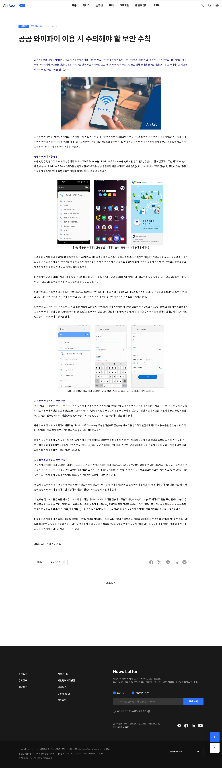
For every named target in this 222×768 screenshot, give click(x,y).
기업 (22, 5)
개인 (28, 5)
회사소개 (22, 673)
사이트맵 (62, 700)
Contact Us (64, 693)
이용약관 (62, 687)
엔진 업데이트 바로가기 (121, 727)
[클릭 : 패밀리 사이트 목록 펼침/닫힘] (184, 751)
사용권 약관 (63, 673)
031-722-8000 (73, 753)
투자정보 (22, 680)
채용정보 (22, 687)
